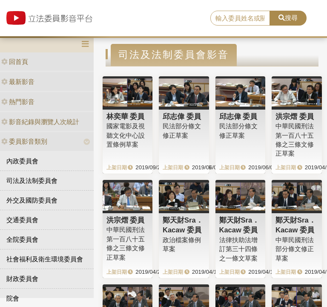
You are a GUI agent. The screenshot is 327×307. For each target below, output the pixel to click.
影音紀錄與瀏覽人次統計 (40, 121)
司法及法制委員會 (31, 180)
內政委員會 (22, 161)
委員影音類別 (24, 141)
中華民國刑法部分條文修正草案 (294, 249)
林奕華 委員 (125, 116)
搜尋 (288, 17)
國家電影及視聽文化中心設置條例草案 (125, 135)
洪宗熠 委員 (294, 116)
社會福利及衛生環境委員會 (44, 259)
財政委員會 (22, 278)
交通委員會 (22, 219)
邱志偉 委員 (182, 116)
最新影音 (17, 81)
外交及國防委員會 (31, 200)
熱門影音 (17, 101)
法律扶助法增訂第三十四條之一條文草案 (238, 249)
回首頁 (14, 61)
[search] (240, 18)
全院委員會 (22, 239)
